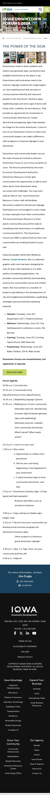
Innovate (37, 689)
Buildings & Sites (13, 707)
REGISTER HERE (14, 372)
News (36, 750)
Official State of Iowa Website (12, 3)
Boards (37, 745)
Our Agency (36, 740)
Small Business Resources (37, 704)
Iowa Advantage (13, 680)
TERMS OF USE (25, 641)
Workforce (13, 716)
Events (37, 755)
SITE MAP (25, 652)
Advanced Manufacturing (13, 686)
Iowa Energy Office (13, 773)
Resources (36, 769)
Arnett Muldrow (19, 259)
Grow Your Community (14, 38)
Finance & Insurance (13, 697)
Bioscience (13, 693)
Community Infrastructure (13, 750)
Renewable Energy (13, 721)
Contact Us (37, 773)
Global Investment (13, 725)
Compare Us (13, 730)
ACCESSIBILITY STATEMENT (25, 646)
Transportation (13, 711)
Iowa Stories (37, 759)
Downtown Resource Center (32, 38)
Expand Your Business (37, 682)
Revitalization (13, 756)
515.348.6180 (26, 581)
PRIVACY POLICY (25, 657)
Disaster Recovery (13, 761)
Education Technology (13, 702)
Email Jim (25, 585)
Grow (36, 693)
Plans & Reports (37, 764)
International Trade (37, 698)
